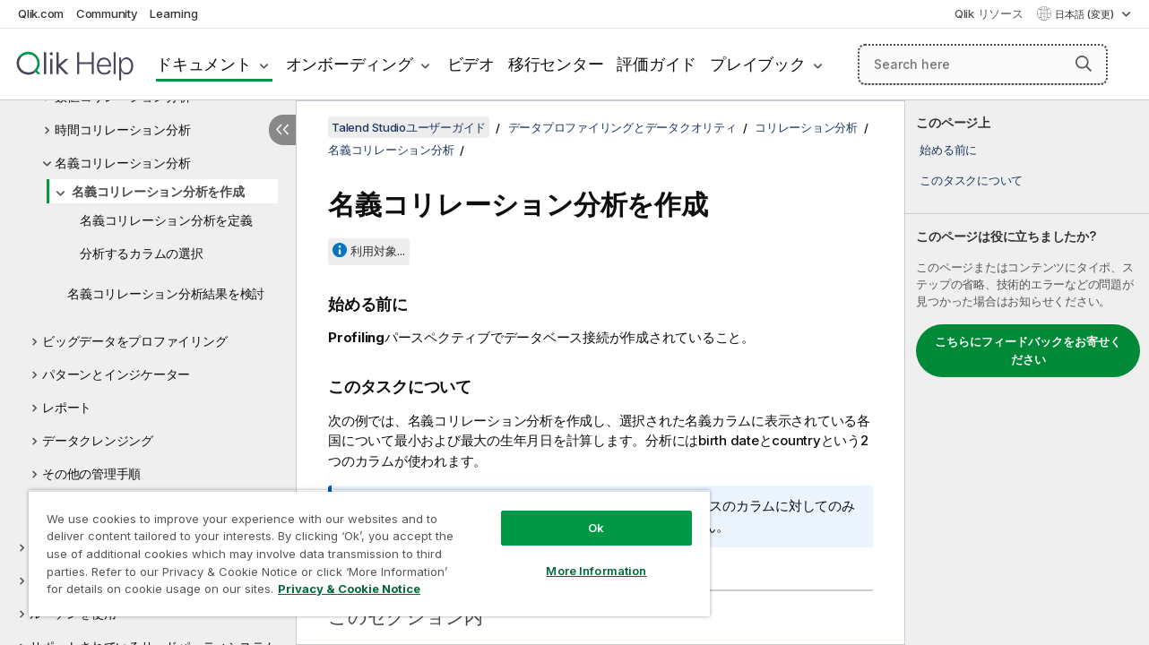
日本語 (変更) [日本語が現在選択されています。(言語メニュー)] (1086, 14)
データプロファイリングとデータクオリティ (622, 127)
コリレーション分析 (806, 127)
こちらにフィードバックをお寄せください (1028, 350)
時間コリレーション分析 (122, 129)
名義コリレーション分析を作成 (158, 191)
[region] (362, 546)
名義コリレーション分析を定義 (166, 220)
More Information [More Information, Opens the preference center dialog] (583, 557)
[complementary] (1027, 372)
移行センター (556, 64)
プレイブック (758, 64)
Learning (173, 13)
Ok (583, 514)
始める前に (948, 149)
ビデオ (471, 64)
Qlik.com (41, 13)
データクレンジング (97, 440)
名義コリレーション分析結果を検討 (165, 293)
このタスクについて (971, 180)
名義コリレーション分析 (122, 162)
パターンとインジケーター (116, 374)
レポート (66, 407)
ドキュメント (204, 64)
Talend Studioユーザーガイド (409, 127)
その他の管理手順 (91, 473)
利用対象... (377, 251)
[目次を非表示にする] (282, 130)
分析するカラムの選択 (141, 253)
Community (107, 13)
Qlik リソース (989, 13)
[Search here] (983, 64)
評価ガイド (656, 64)
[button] (1083, 64)
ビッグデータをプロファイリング (134, 340)
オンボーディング (349, 64)
